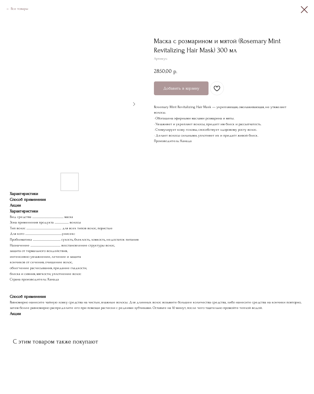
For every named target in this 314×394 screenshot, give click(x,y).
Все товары (19, 9)
